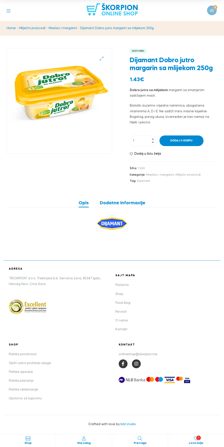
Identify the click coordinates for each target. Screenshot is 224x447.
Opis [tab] (84, 203)
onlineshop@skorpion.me (138, 354)
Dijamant (143, 181)
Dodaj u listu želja (147, 153)
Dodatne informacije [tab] (122, 203)
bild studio (128, 424)
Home (11, 28)
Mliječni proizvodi (32, 28)
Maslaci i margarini (63, 28)
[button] (102, 59)
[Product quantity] (143, 140)
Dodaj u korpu (181, 140)
